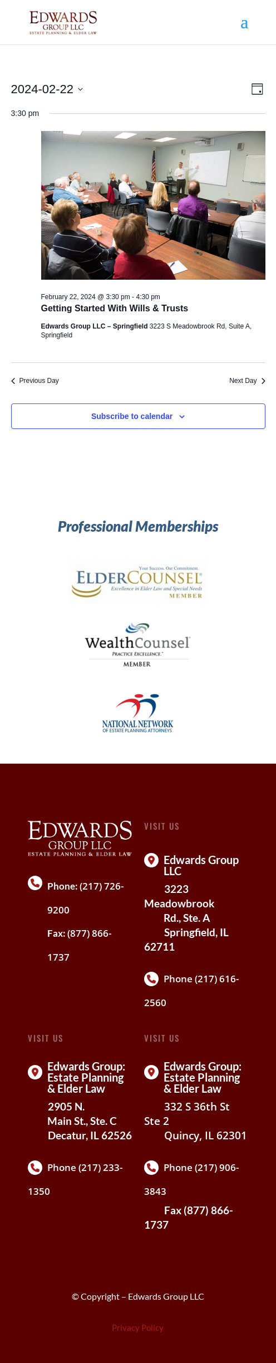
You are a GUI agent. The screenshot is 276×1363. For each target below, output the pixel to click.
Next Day (247, 381)
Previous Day (35, 381)
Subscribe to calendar (131, 416)
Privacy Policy (138, 1327)
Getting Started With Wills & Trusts (115, 308)
